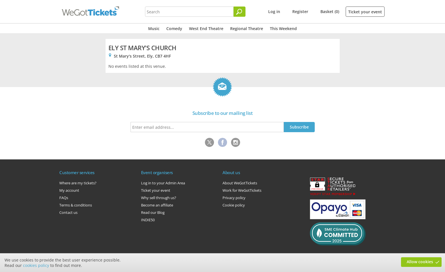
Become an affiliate (157, 205)
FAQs (63, 197)
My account (69, 190)
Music (153, 28)
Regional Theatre (246, 28)
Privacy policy (233, 197)
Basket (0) (329, 11)
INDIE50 (148, 219)
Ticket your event (365, 11)
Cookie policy (233, 205)
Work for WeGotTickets (241, 190)
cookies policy (36, 265)
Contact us (68, 212)
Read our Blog (153, 212)
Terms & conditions (75, 205)
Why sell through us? (158, 197)
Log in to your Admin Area (163, 182)
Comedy (174, 28)
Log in (274, 11)
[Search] (239, 12)
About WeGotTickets (239, 182)
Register (300, 11)
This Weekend (283, 28)
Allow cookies (420, 261)
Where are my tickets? (77, 182)
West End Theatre (206, 28)
